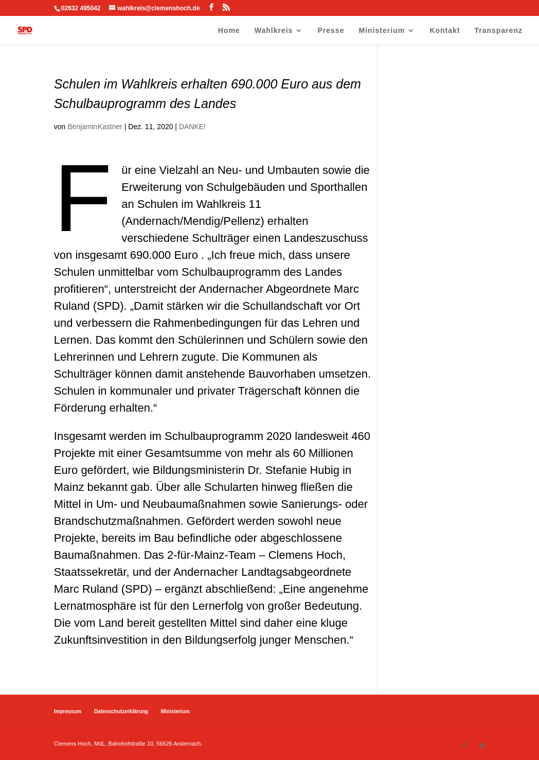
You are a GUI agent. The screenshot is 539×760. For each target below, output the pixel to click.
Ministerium (382, 30)
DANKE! (192, 126)
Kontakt (444, 30)
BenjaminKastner (94, 126)
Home (229, 30)
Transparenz (499, 30)
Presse (331, 30)
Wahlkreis (274, 30)
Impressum (67, 711)
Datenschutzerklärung (121, 711)
